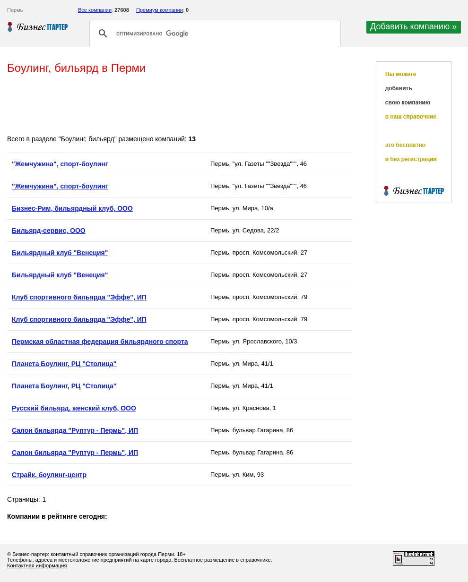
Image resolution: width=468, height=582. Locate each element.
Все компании (95, 10)
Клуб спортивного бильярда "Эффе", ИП (79, 297)
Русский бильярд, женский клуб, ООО (74, 408)
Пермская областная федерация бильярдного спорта (100, 341)
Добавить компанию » (413, 26)
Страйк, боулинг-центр (49, 475)
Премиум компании (159, 10)
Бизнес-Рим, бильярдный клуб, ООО (72, 208)
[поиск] (213, 33)
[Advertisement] (179, 105)
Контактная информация (37, 565)
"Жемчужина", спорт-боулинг (60, 164)
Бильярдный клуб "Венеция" (60, 253)
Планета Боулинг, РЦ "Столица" (64, 364)
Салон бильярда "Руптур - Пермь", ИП (75, 430)
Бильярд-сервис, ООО (49, 230)
